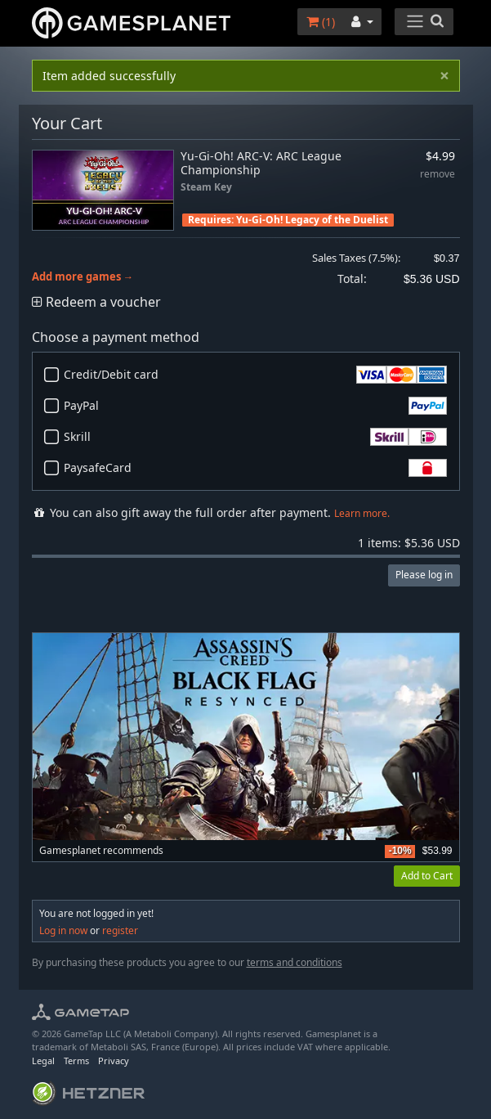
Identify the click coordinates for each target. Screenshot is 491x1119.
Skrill (255, 437)
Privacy (113, 1060)
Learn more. (362, 513)
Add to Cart (427, 876)
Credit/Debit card (255, 375)
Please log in (424, 575)
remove (437, 174)
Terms (76, 1060)
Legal (43, 1060)
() (320, 21)
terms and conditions (294, 962)
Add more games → (83, 277)
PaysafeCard (255, 468)
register (120, 930)
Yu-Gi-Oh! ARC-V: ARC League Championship (261, 163)
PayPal (255, 406)
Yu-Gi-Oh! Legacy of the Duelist (312, 219)
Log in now (63, 930)
